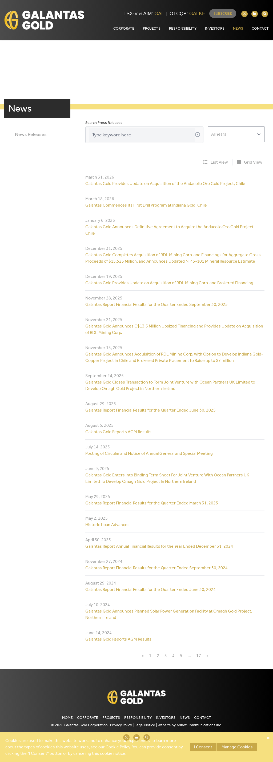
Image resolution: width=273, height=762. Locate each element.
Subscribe (223, 13)
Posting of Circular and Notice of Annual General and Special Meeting (149, 453)
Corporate (87, 717)
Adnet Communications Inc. (199, 725)
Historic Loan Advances (107, 524)
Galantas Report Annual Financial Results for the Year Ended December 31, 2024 (159, 546)
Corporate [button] (123, 28)
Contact (202, 717)
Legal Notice (144, 725)
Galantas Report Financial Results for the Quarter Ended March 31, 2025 (151, 503)
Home (67, 717)
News (238, 28)
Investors (165, 717)
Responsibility (138, 717)
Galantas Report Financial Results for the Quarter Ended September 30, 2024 (156, 567)
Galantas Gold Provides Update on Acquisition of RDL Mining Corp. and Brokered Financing (169, 282)
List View (215, 162)
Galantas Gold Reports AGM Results (118, 431)
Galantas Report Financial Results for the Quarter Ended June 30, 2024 (150, 589)
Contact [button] (260, 28)
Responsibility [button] (182, 28)
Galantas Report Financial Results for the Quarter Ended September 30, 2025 (156, 304)
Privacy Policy (121, 725)
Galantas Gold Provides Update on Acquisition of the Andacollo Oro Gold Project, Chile (165, 183)
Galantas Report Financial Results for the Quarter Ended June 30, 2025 (150, 410)
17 (198, 655)
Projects (111, 717)
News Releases (31, 134)
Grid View (249, 162)
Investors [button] (214, 28)
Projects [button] (151, 28)
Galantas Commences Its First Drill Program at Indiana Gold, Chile (146, 205)
